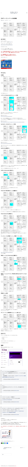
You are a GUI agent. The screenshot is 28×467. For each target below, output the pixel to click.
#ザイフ (18, 375)
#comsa (3, 411)
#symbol (12, 376)
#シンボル (7, 411)
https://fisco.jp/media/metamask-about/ (6, 116)
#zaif (16, 375)
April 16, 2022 (16, 378)
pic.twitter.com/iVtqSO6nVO (7, 399)
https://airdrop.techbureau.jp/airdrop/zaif (6, 44)
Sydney (15, 465)
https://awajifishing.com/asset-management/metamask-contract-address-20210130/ (12, 121)
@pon (10, 41)
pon (3, 20)
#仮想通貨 (11, 411)
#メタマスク (22, 375)
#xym (15, 376)
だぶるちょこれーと (14, 12)
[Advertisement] (14, 5)
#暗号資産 (7, 376)
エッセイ (10, 20)
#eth (9, 376)
